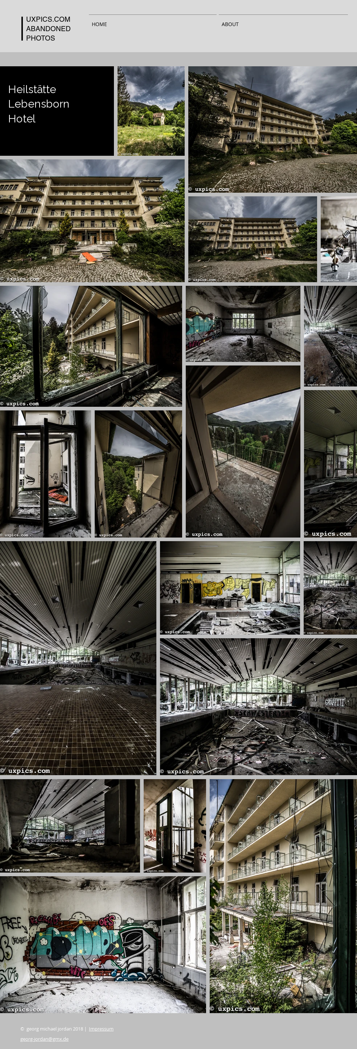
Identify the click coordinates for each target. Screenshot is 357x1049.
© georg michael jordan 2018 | (67, 1028)
